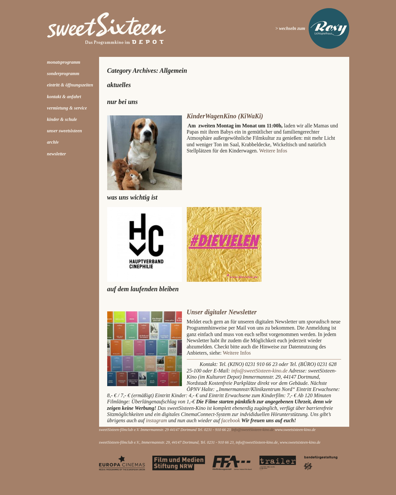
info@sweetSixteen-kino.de (259, 370)
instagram (157, 420)
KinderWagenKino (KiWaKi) (225, 116)
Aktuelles (119, 84)
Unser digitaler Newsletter (222, 312)
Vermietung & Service (67, 108)
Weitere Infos (273, 150)
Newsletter (56, 153)
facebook (230, 420)
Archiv (53, 142)
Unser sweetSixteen (64, 130)
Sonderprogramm (63, 73)
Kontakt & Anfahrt (64, 96)
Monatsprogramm (64, 62)
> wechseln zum (290, 28)
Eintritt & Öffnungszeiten (70, 85)
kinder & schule (62, 119)
